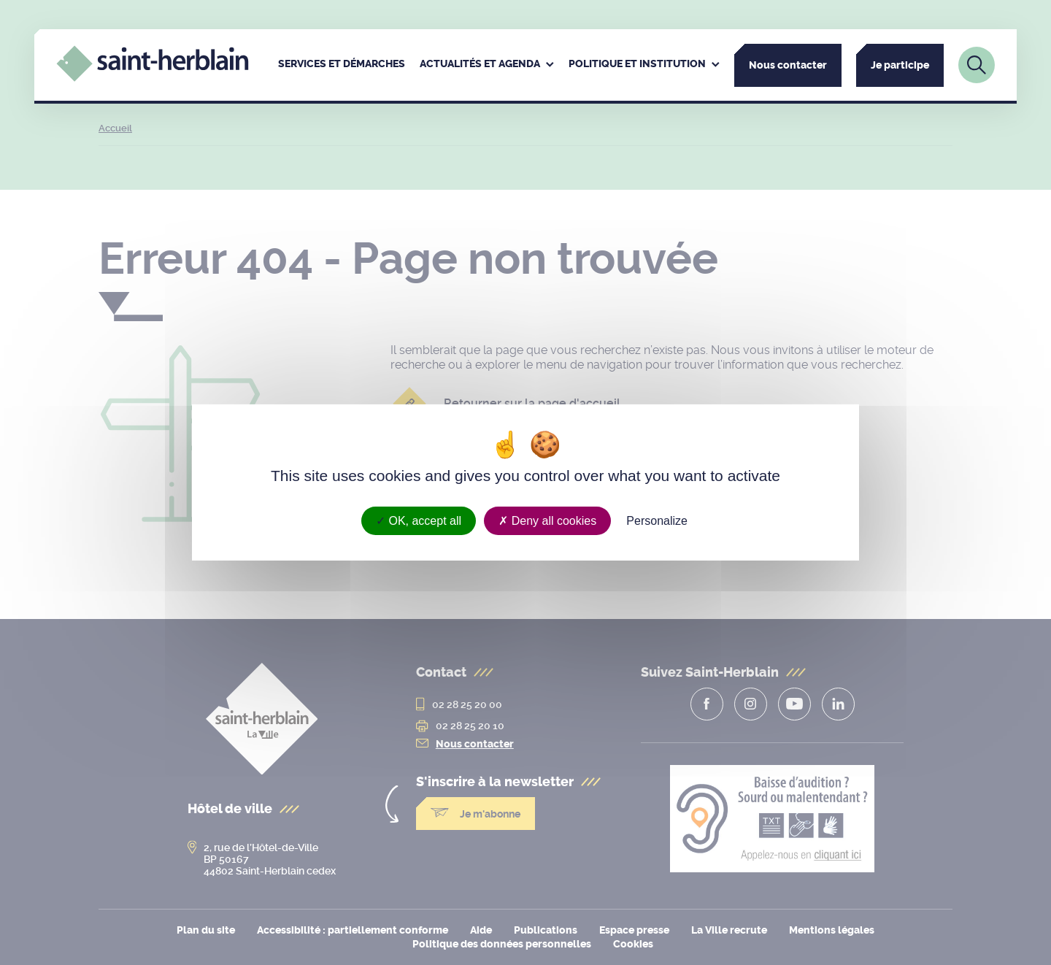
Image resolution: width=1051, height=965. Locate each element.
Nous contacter (788, 65)
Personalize (657, 521)
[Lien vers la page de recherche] (976, 65)
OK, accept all (418, 521)
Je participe (900, 65)
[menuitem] (341, 65)
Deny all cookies (547, 521)
